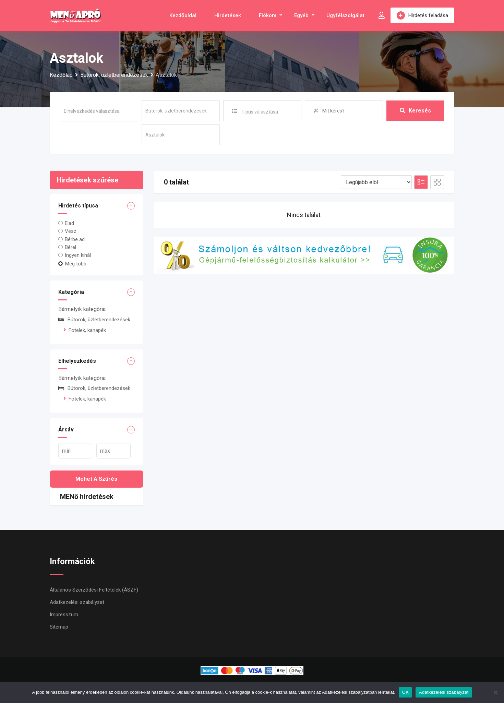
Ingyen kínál (78, 255)
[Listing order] (376, 182)
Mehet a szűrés (96, 479)
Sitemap (59, 627)
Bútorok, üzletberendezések (94, 320)
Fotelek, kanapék (87, 330)
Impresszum (64, 614)
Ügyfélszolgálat (345, 15)
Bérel (70, 247)
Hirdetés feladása (422, 15)
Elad (69, 223)
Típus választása (259, 112)
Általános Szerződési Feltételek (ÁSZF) (94, 590)
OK (405, 692)
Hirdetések (227, 15)
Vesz (70, 231)
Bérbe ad (75, 239)
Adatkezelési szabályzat (77, 602)
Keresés (415, 110)
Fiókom (267, 15)
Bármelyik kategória (82, 309)
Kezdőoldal (182, 15)
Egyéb (301, 15)
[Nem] (495, 692)
